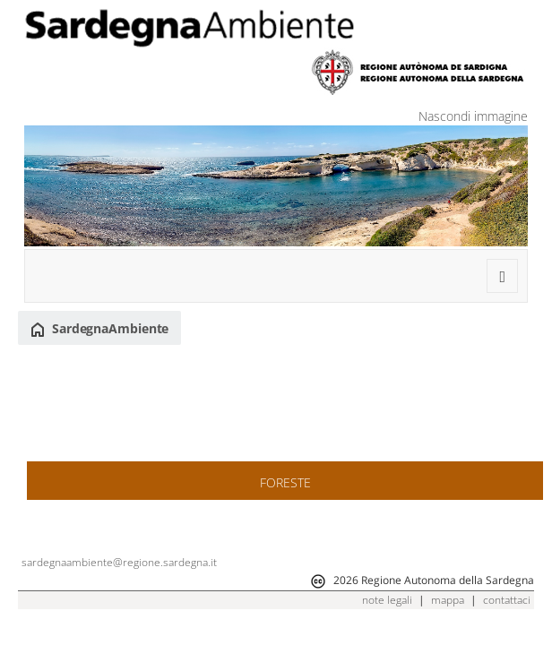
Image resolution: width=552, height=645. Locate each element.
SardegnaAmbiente (99, 329)
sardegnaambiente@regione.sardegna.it (119, 562)
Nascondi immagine (473, 116)
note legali (387, 599)
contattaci (506, 599)
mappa (447, 599)
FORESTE (285, 482)
